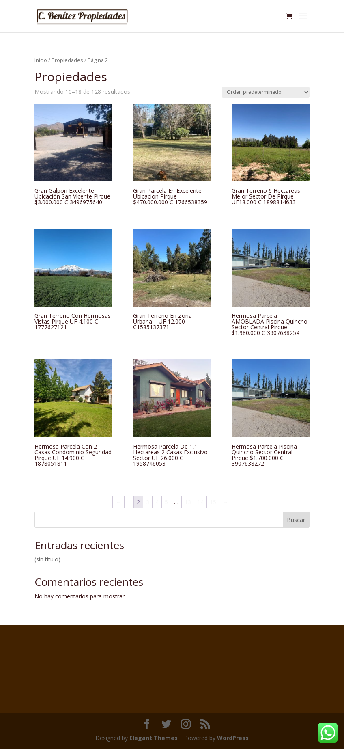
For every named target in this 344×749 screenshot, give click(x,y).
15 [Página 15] (213, 502)
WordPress (233, 738)
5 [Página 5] (166, 502)
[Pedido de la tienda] (266, 92)
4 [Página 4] (157, 502)
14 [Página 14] (200, 502)
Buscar (296, 520)
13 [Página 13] (188, 502)
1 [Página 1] (129, 502)
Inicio (40, 60)
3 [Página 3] (147, 502)
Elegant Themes (153, 738)
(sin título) (47, 559)
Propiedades (67, 60)
